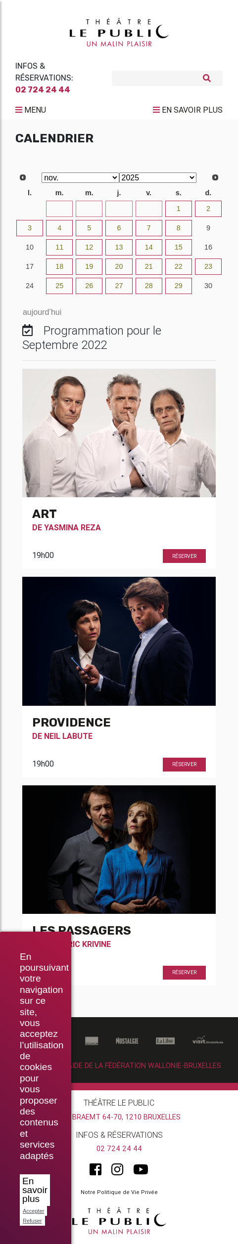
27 (30, 209)
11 (59, 247)
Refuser (32, 1221)
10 (30, 247)
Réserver (184, 556)
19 (89, 266)
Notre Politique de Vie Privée (119, 1192)
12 (89, 247)
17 (30, 266)
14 (149, 247)
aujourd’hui (42, 312)
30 (119, 209)
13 (119, 247)
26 (89, 286)
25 (59, 286)
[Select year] (157, 177)
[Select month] (80, 177)
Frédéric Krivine (77, 944)
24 (30, 286)
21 (149, 266)
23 (208, 266)
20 (119, 266)
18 (59, 266)
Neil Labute (68, 736)
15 (179, 247)
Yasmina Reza (72, 527)
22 (179, 266)
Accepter (33, 1211)
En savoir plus (35, 1190)
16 (208, 247)
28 (59, 209)
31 (149, 209)
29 (89, 209)
